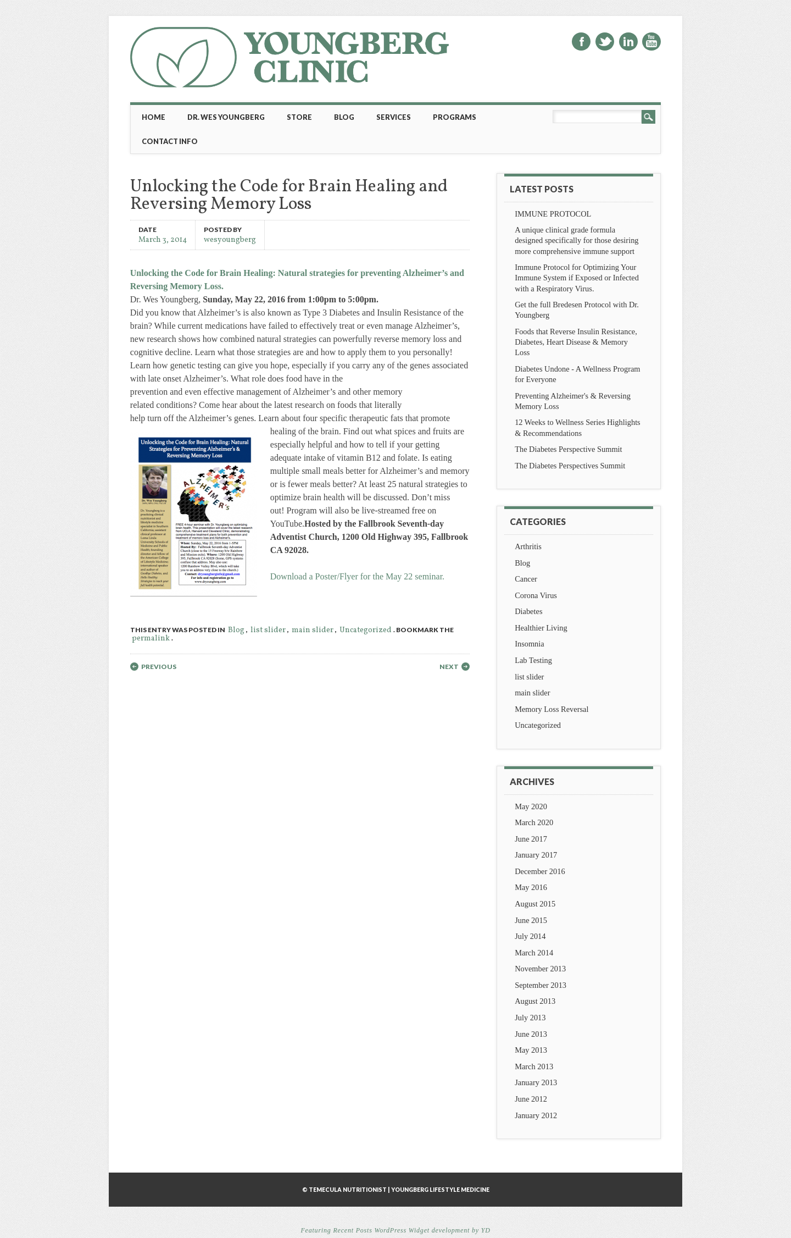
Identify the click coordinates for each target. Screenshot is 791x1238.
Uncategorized (365, 630)
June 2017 (531, 838)
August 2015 (535, 903)
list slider (268, 630)
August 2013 (535, 1001)
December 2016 (540, 871)
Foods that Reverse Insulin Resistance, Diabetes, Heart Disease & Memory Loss (576, 342)
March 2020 (534, 822)
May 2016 (531, 887)
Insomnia (529, 643)
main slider (312, 630)
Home (153, 117)
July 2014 (530, 936)
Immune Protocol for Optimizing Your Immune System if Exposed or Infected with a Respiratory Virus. (577, 277)
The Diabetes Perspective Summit (568, 449)
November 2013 (540, 968)
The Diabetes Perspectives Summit (570, 465)
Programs (454, 117)
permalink (151, 638)
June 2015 (531, 920)
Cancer (526, 578)
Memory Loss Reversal (551, 709)
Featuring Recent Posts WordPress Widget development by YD (395, 1230)
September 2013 (540, 985)
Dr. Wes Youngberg (226, 117)
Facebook (581, 41)
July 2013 (530, 1017)
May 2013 (531, 1050)
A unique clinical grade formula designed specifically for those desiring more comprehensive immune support (576, 240)
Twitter (604, 41)
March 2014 (534, 952)
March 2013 (534, 1066)
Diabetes (528, 611)
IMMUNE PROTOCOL (553, 213)
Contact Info (170, 141)
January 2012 (536, 1115)
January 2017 (536, 854)
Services (393, 117)
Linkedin (628, 41)
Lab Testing (533, 660)
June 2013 (531, 1034)
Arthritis (528, 546)
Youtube (651, 41)
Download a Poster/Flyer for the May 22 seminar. (357, 576)
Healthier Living (541, 627)
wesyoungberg (230, 239)
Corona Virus (536, 595)
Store (299, 117)
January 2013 (536, 1082)
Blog (344, 117)
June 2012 (531, 1099)
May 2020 (531, 806)
